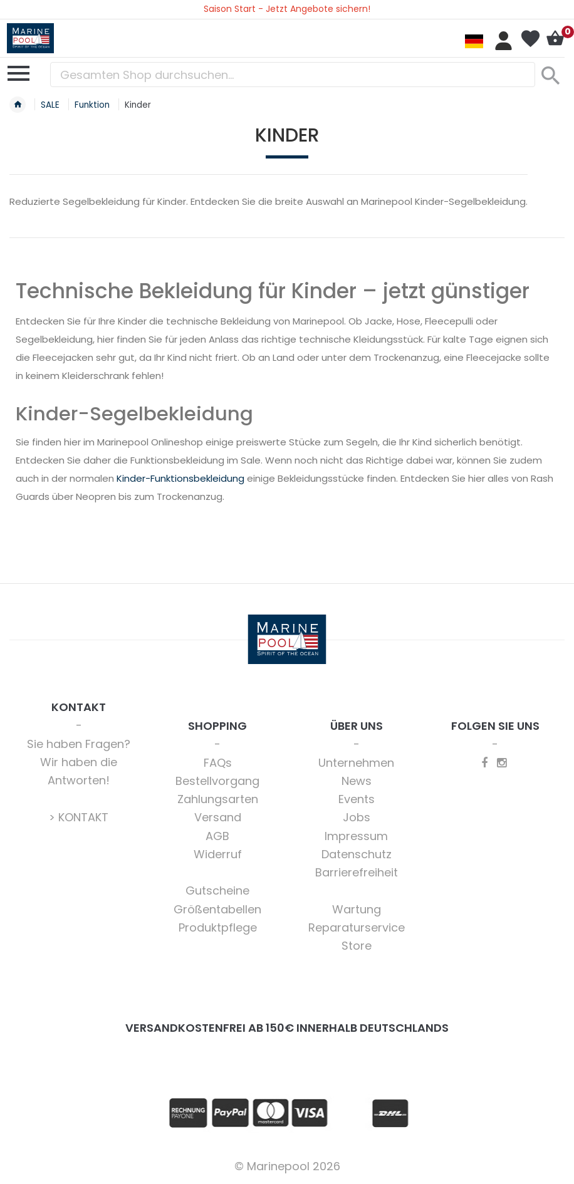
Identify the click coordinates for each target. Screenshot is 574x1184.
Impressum (356, 836)
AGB (217, 836)
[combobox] (292, 74)
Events (356, 799)
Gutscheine (217, 890)
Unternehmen (356, 763)
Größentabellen (217, 909)
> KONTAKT (78, 817)
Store (357, 945)
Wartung (356, 909)
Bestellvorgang (217, 781)
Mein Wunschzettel (530, 38)
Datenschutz (356, 854)
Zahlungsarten (217, 799)
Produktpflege (218, 927)
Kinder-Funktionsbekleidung (180, 478)
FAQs (218, 763)
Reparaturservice (356, 927)
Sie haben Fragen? (78, 744)
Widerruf (218, 854)
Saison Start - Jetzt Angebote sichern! (287, 9)
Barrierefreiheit (356, 872)
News (357, 781)
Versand (217, 817)
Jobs (356, 817)
